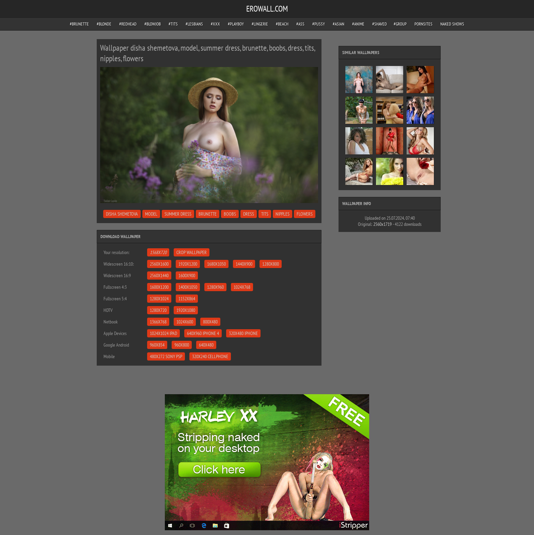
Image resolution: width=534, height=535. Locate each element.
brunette (208, 214)
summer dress (177, 214)
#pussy (318, 24)
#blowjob (152, 24)
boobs (230, 214)
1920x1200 (187, 264)
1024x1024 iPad (163, 333)
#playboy (236, 24)
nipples (282, 214)
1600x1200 (159, 287)
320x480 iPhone (243, 333)
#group (400, 24)
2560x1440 (159, 275)
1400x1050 (187, 287)
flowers (305, 214)
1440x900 (244, 264)
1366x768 (158, 322)
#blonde (104, 24)
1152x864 (186, 299)
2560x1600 (159, 264)
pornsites (423, 24)
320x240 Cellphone (210, 356)
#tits (173, 24)
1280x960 (215, 287)
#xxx (215, 24)
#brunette (79, 24)
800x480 (210, 322)
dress (248, 214)
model (151, 214)
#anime (358, 24)
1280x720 (158, 310)
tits (264, 214)
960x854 (157, 345)
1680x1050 (216, 264)
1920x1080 (185, 310)
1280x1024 (159, 299)
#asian (338, 24)
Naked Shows (452, 24)
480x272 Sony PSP (166, 356)
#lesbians (194, 24)
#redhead (128, 24)
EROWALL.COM (267, 8)
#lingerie (260, 24)
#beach (282, 24)
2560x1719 (382, 224)
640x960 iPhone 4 (203, 333)
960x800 (181, 345)
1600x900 (186, 275)
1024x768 (242, 287)
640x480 (206, 345)
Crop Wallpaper (191, 252)
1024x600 (184, 322)
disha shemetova (122, 214)
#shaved (379, 24)
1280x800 (270, 264)
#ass (300, 24)
